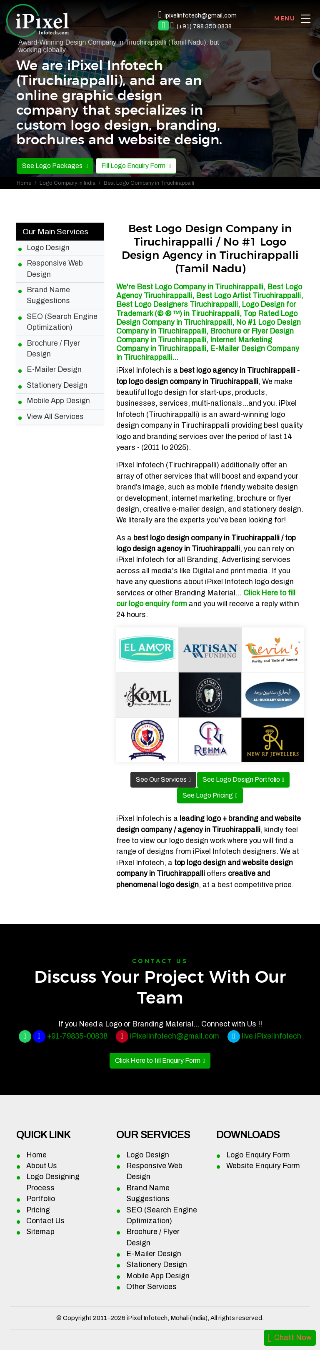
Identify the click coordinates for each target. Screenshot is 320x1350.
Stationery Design (57, 385)
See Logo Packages (53, 165)
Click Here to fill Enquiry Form (157, 1060)
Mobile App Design (58, 401)
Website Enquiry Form (263, 1166)
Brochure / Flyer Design (53, 348)
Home (24, 183)
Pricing (38, 1210)
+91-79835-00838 (77, 1036)
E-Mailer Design (54, 370)
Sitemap (40, 1232)
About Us (41, 1166)
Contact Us (45, 1221)
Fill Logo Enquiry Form (134, 165)
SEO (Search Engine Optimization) (62, 322)
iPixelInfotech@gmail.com (174, 1036)
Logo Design (48, 248)
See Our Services (161, 779)
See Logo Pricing (207, 795)
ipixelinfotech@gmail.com (201, 15)
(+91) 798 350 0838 (204, 26)
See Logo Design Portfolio (241, 779)
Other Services (151, 1287)
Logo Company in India (67, 183)
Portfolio (40, 1199)
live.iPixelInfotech (271, 1036)
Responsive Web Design (55, 268)
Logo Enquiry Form (258, 1155)
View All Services (55, 417)
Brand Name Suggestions (48, 295)
